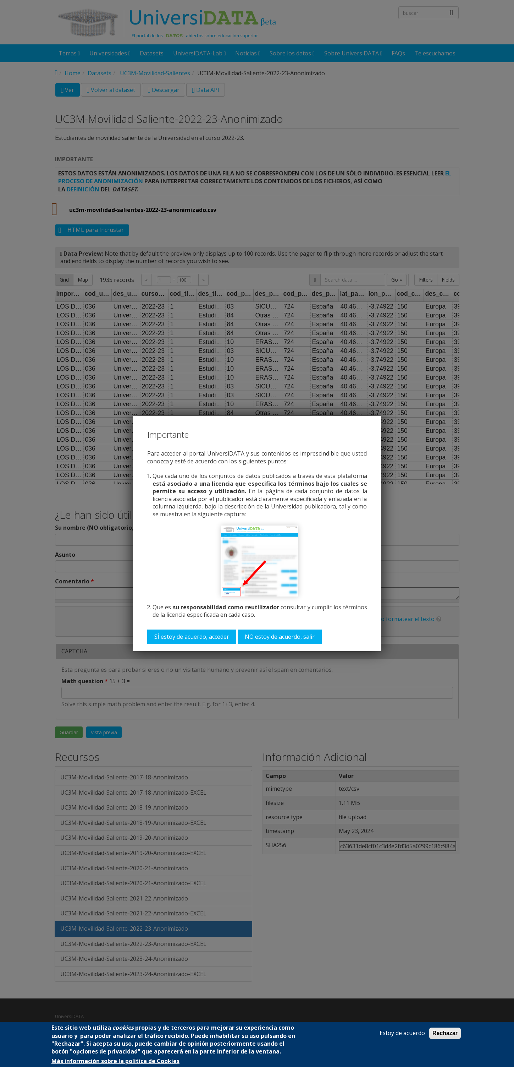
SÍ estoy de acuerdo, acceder (191, 637)
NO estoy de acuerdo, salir (280, 637)
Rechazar (445, 1033)
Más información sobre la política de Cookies (115, 1061)
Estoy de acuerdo (402, 1033)
